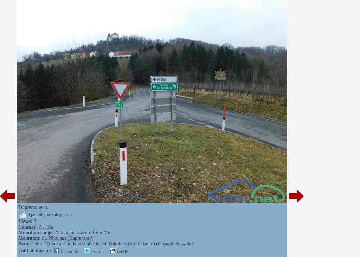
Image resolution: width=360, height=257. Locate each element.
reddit (119, 251)
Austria (46, 227)
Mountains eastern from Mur (83, 232)
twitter (94, 251)
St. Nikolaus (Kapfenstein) (68, 238)
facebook (66, 251)
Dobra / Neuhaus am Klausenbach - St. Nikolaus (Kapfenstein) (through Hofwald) (112, 243)
